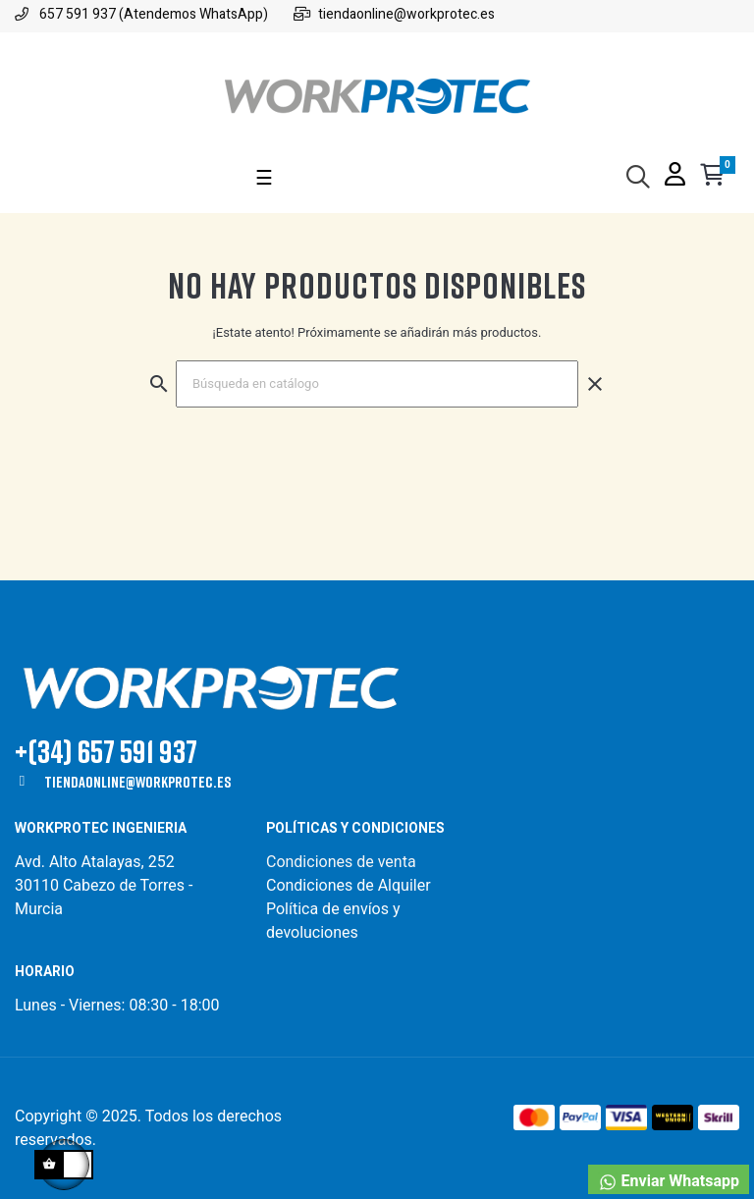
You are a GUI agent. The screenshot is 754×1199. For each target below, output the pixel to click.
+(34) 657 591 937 (106, 751)
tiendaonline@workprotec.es (137, 781)
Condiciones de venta (343, 861)
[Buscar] (377, 384)
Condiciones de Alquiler (348, 885)
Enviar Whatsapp (668, 1182)
